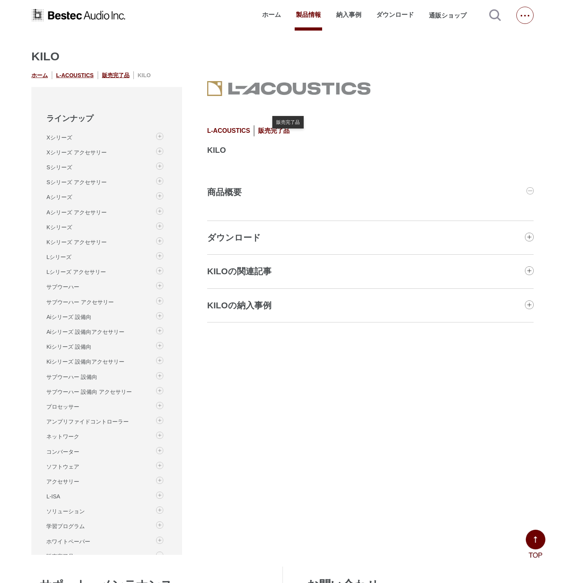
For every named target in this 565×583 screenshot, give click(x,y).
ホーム (271, 14)
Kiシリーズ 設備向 (68, 347)
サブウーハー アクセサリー (80, 302)
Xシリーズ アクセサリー (76, 152)
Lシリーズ (58, 257)
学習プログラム (65, 526)
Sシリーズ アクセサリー (76, 182)
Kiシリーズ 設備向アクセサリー (85, 361)
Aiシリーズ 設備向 (68, 317)
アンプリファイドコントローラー (87, 421)
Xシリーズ (59, 137)
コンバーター (62, 452)
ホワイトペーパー (68, 541)
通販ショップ (451, 15)
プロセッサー (62, 407)
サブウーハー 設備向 (71, 377)
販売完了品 (115, 75)
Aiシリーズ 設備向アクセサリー (85, 332)
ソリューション (65, 511)
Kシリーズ (59, 227)
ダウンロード (395, 14)
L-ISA (53, 496)
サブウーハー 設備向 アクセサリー (89, 392)
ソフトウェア (62, 467)
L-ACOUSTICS (75, 75)
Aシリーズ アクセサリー (76, 212)
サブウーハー (62, 287)
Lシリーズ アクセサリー (76, 272)
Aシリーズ (59, 197)
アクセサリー (62, 481)
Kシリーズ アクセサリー (76, 242)
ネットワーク (62, 436)
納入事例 (348, 14)
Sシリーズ (59, 167)
